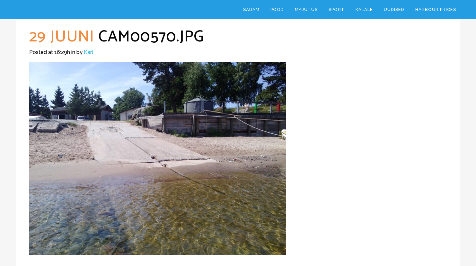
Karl (88, 52)
